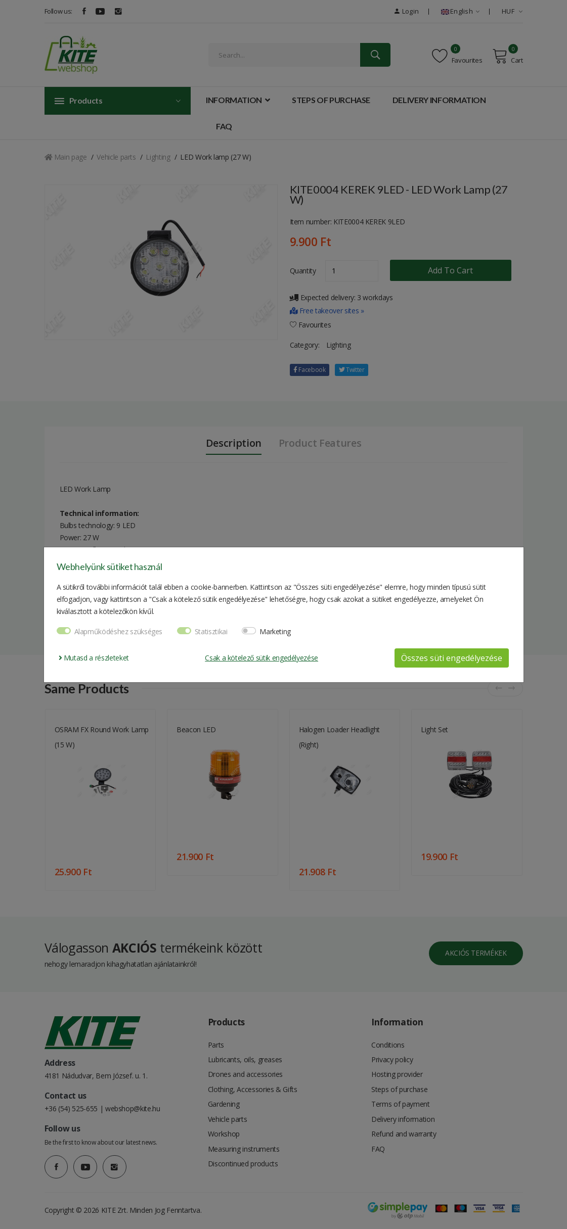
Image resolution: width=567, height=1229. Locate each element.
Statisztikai (211, 631)
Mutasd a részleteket (94, 658)
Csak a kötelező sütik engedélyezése (261, 658)
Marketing (275, 631)
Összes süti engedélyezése (451, 658)
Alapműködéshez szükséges (118, 631)
